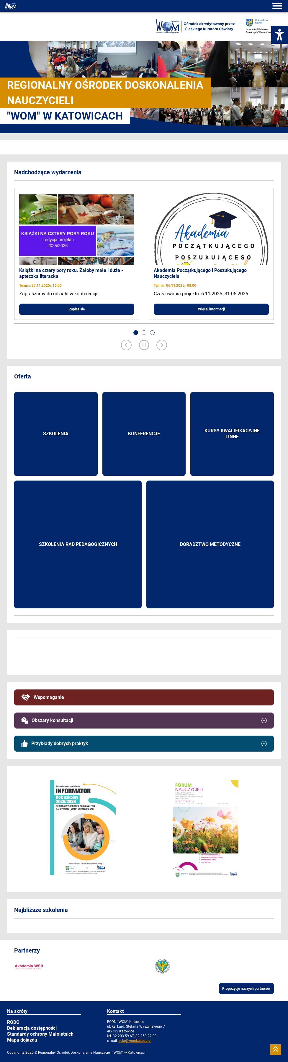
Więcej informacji (211, 309)
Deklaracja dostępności (32, 1028)
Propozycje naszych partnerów (246, 989)
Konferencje (144, 433)
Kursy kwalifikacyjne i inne (232, 433)
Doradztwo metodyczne (210, 544)
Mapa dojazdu (22, 1040)
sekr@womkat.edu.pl (135, 1041)
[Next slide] (161, 346)
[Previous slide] (126, 346)
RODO (13, 1022)
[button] (135, 332)
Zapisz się (77, 309)
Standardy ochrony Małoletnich (40, 1034)
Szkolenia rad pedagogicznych (78, 544)
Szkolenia (55, 433)
